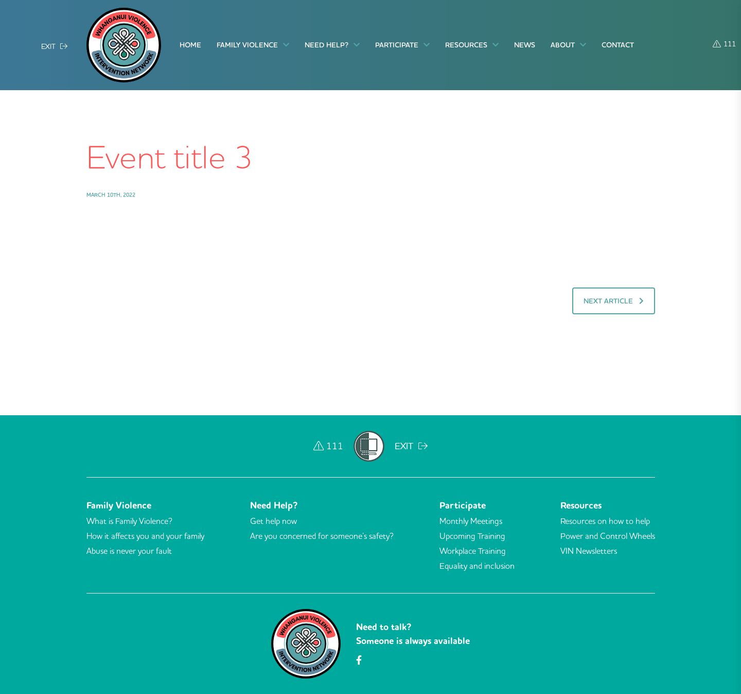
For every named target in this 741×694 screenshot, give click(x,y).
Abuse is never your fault (129, 551)
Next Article (614, 301)
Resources (472, 45)
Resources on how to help (605, 521)
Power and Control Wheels (607, 536)
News (524, 44)
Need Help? (332, 45)
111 (724, 43)
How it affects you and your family (145, 536)
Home (190, 44)
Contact (618, 44)
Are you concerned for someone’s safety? (322, 536)
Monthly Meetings (470, 521)
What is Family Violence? (129, 521)
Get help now (273, 521)
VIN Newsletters (588, 551)
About (568, 45)
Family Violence (253, 45)
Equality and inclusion (477, 566)
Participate (402, 45)
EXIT (54, 45)
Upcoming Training (472, 536)
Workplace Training (472, 551)
